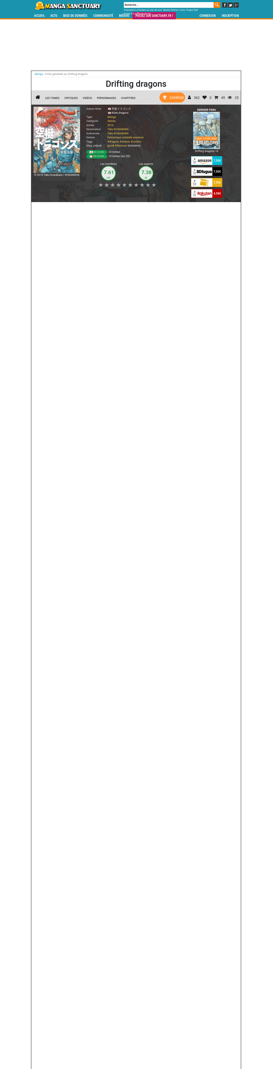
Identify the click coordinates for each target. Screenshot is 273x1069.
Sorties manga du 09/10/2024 (56, 528)
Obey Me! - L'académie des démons (43, 933)
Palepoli (159, 975)
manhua (168, 1029)
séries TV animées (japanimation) (196, 1029)
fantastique (114, 137)
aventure (138, 137)
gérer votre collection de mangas (123, 1033)
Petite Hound (113, 929)
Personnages (106, 98)
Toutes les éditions (101, 883)
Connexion (207, 16)
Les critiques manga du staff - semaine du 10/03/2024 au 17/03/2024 (101, 531)
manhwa (158, 1029)
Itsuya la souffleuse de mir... (138, 13)
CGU (152, 1054)
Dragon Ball (192, 10)
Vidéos (87, 98)
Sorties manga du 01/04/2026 (56, 482)
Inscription (230, 16)
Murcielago (136, 929)
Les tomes (52, 98)
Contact (160, 1054)
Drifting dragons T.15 (65, 262)
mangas (149, 1029)
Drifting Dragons (51, 419)
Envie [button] (104, 207)
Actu (54, 16)
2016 (110, 125)
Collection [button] (63, 207)
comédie (127, 137)
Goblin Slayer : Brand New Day (90, 933)
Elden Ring (43, 975)
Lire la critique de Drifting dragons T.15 (61, 301)
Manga (68, 6)
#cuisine (136, 141)
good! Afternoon (117, 145)
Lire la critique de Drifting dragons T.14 (61, 361)
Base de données (75, 16)
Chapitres (128, 98)
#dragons (113, 141)
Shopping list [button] (85, 207)
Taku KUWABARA (118, 129)
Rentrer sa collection (138, 1054)
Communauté (103, 16)
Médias (124, 16)
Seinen (111, 121)
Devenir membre (117, 1054)
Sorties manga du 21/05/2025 (145, 482)
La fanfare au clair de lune (148, 10)
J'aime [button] (44, 207)
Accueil (39, 16)
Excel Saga (159, 929)
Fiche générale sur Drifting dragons (66, 74)
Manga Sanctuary (82, 1029)
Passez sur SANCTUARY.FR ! (154, 16)
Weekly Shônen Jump (174, 10)
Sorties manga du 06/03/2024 (145, 528)
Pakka (136, 975)
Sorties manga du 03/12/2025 (101, 482)
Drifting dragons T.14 (65, 322)
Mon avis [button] (121, 207)
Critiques (71, 98)
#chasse (125, 141)
